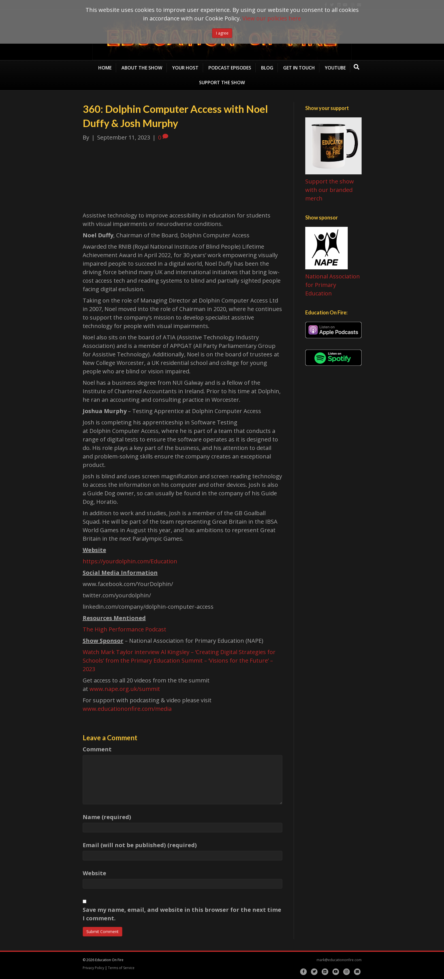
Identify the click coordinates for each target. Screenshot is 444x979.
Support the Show (222, 82)
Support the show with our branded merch (329, 189)
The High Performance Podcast (124, 629)
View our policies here (271, 18)
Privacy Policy (93, 967)
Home (105, 68)
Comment (97, 749)
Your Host (185, 68)
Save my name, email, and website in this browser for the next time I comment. (182, 914)
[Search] (356, 67)
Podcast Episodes (229, 68)
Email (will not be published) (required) (140, 845)
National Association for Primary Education (332, 284)
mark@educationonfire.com (339, 959)
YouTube (335, 68)
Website (94, 873)
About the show (141, 68)
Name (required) (107, 817)
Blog (267, 68)
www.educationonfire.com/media (128, 708)
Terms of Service (121, 967)
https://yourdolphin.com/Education (130, 561)
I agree (222, 33)
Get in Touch (299, 68)
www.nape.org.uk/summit (124, 689)
